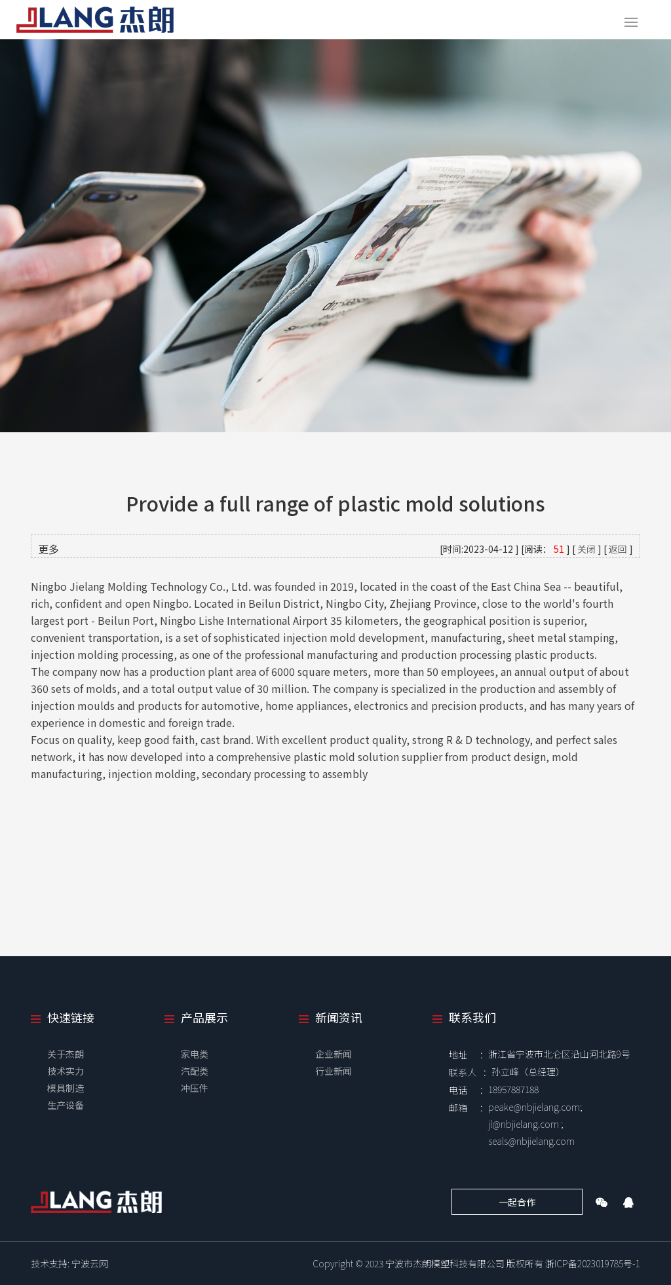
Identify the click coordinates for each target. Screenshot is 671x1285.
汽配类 (194, 1070)
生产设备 (65, 1104)
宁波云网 (89, 1263)
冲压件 (194, 1087)
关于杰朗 (65, 1053)
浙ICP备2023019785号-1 (592, 1263)
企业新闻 (333, 1053)
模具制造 (65, 1087)
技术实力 (65, 1070)
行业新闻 (333, 1070)
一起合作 (517, 1201)
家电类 (194, 1053)
